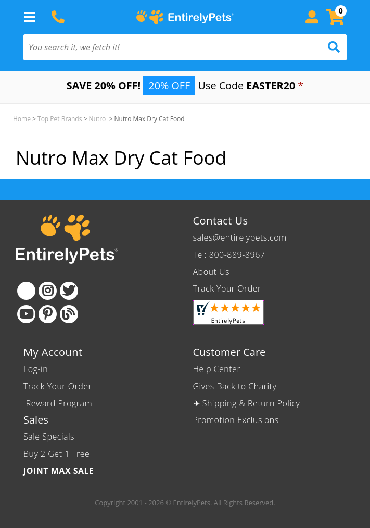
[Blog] (69, 314)
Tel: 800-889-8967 (229, 254)
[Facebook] (26, 291)
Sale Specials (48, 436)
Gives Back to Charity (235, 386)
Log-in (35, 369)
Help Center (217, 369)
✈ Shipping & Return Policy (246, 403)
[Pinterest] (48, 314)
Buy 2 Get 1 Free (56, 453)
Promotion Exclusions (236, 420)
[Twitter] (69, 291)
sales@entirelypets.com (240, 237)
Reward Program (59, 403)
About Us (211, 272)
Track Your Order (227, 288)
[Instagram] (48, 291)
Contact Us (220, 221)
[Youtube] (26, 314)
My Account (53, 352)
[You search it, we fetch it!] (160, 47)
